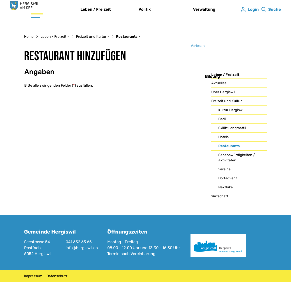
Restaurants (229, 147)
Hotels (223, 137)
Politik (145, 9)
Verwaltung (204, 9)
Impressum (33, 276)
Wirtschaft (219, 196)
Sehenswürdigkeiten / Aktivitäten (236, 157)
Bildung (212, 76)
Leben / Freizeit (96, 9)
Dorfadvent (227, 178)
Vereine (224, 169)
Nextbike (225, 187)
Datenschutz (56, 276)
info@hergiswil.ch (82, 247)
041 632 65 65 (79, 241)
